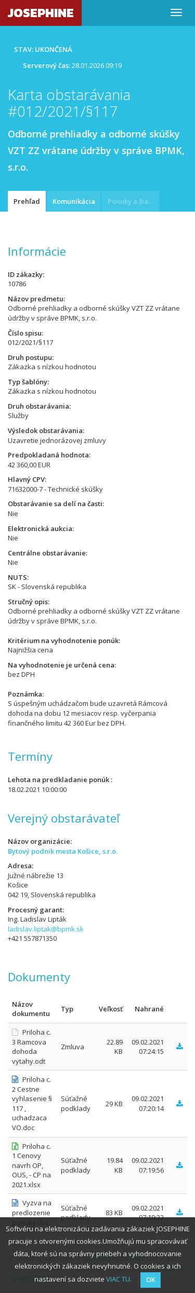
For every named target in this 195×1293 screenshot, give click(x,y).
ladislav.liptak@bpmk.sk (46, 929)
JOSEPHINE (41, 13)
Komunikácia (74, 201)
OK (150, 1279)
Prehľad (27, 201)
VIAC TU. (119, 1279)
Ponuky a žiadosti (133, 201)
